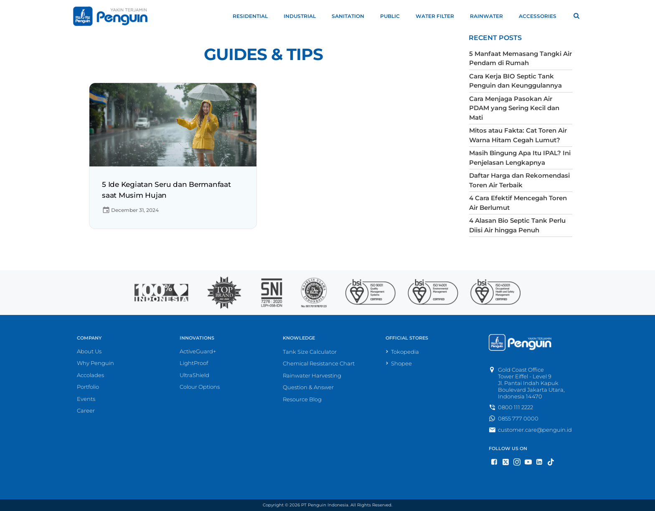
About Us (89, 351)
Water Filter (439, 16)
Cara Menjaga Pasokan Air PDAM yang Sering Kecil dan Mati (514, 108)
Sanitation (352, 16)
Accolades (90, 375)
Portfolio (88, 386)
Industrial (303, 16)
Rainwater (490, 16)
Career (86, 410)
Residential (254, 16)
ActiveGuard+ (198, 351)
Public (393, 16)
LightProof (194, 363)
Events (86, 398)
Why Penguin (95, 363)
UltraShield (194, 375)
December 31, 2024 (130, 210)
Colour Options (200, 386)
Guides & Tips (263, 54)
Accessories (541, 16)
